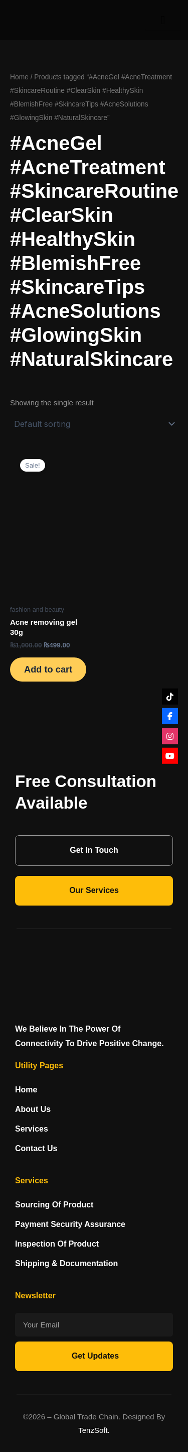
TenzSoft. (94, 1430)
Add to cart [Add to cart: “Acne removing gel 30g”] (48, 669)
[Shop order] (94, 424)
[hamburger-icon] (162, 20)
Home (19, 77)
